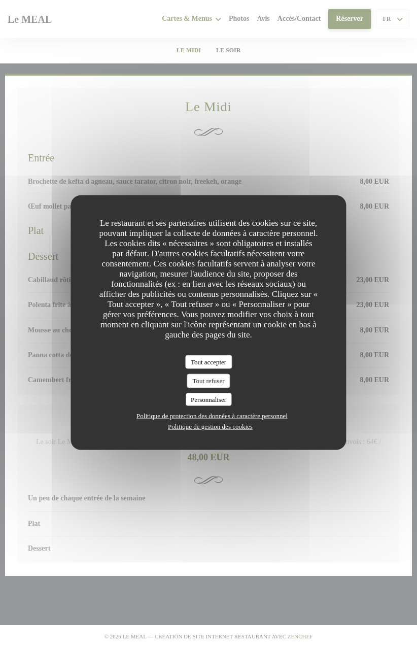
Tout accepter (208, 361)
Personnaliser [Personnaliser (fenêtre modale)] (208, 399)
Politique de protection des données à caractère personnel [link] (212, 416)
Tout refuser (209, 381)
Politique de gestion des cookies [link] (210, 426)
